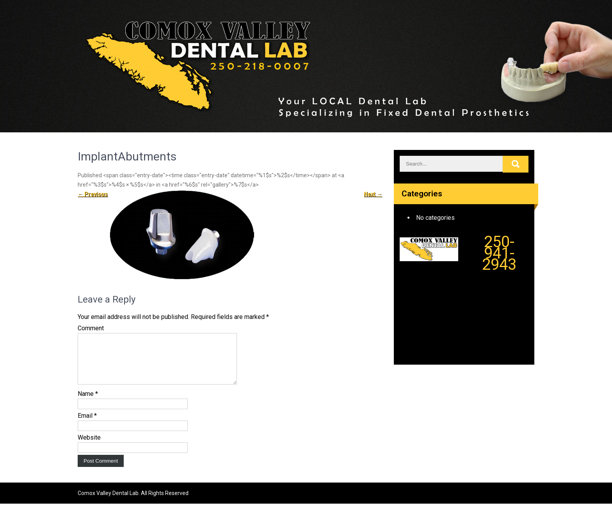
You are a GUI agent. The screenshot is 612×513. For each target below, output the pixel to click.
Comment (91, 328)
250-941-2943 (499, 253)
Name (88, 403)
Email (87, 425)
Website (89, 447)
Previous (93, 194)
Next (373, 194)
